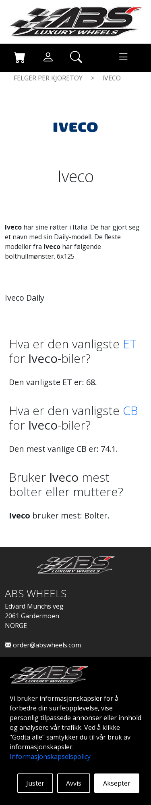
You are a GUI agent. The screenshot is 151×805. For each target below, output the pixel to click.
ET (130, 343)
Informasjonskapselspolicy (50, 756)
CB (130, 410)
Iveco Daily (24, 297)
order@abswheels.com (43, 645)
